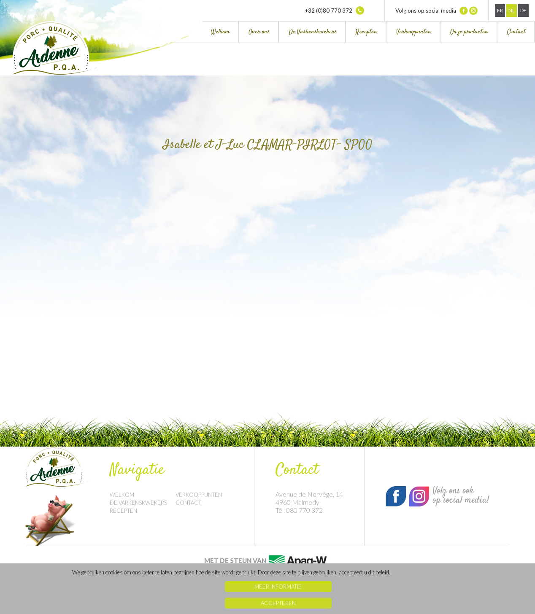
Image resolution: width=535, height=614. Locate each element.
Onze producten (469, 31)
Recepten (366, 31)
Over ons (259, 31)
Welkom (220, 31)
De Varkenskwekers (313, 31)
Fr (500, 10)
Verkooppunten (413, 31)
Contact (516, 31)
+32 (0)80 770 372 (334, 10)
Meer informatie (278, 586)
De (523, 10)
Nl (511, 10)
